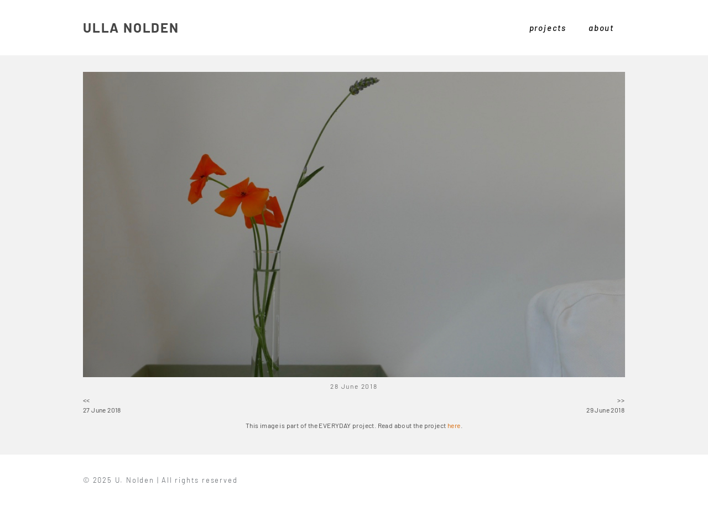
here (454, 425)
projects (547, 28)
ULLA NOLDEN (131, 27)
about (601, 28)
